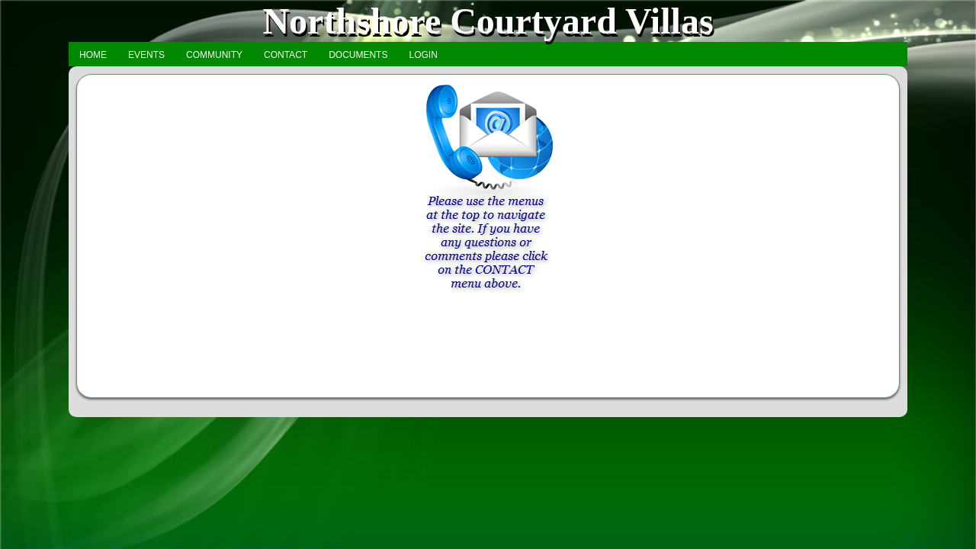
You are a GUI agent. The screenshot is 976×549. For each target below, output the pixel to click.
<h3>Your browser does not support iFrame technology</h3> (488, 234)
